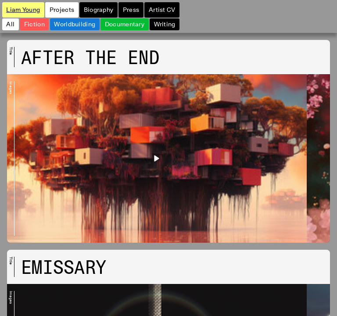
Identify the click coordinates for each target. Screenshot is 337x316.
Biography (99, 9)
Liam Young (23, 9)
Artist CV (162, 9)
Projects (62, 9)
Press (131, 9)
